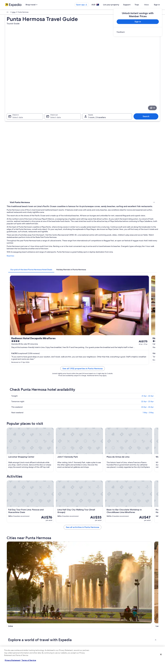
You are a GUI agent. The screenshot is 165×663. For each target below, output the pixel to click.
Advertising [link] (9, 628)
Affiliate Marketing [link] (11, 632)
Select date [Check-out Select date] (55, 81)
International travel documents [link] (135, 628)
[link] (138, 32)
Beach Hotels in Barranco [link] (23, 512)
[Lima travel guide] (58, 459)
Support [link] (128, 612)
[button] (82, 480)
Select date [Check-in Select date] (16, 81)
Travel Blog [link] (49, 641)
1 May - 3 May (148, 259)
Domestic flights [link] (50, 628)
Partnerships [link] (9, 624)
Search (147, 80)
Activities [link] (13, 112)
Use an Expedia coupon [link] (133, 624)
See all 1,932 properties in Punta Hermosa (101, 218)
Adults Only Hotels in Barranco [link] (25, 507)
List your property (116, 4)
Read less (48, 146)
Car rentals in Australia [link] (52, 632)
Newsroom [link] (9, 637)
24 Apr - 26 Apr (147, 254)
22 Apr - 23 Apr (147, 248)
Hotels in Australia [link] (51, 616)
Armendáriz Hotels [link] (20, 497)
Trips (141, 4)
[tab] (69, 157)
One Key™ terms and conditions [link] (96, 624)
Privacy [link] (87, 612)
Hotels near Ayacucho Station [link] (95, 502)
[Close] (161, 654)
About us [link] (8, 612)
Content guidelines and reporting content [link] (99, 637)
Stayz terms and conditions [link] (94, 628)
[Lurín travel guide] (87, 459)
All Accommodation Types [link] (54, 637)
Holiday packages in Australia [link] (55, 624)
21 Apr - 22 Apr (148, 243)
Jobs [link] (7, 616)
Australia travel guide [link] (52, 612)
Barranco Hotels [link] (89, 517)
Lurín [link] (48, 534)
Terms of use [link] (89, 620)
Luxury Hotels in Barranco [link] (23, 517)
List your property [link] (11, 620)
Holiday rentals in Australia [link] (54, 620)
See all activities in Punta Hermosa (101, 440)
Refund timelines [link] (131, 620)
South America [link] (10, 12)
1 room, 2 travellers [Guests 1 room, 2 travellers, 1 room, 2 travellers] (97, 81)
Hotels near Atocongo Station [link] (24, 502)
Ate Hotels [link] (87, 497)
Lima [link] (25, 12)
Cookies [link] (88, 616)
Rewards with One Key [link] (53, 645)
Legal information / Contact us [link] (95, 632)
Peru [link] (19, 12)
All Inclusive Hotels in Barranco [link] (95, 507)
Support (131, 4)
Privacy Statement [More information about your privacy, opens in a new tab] (12, 660)
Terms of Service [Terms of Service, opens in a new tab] (28, 660)
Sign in (157, 4)
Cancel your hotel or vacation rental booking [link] (140, 616)
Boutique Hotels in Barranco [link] (94, 512)
